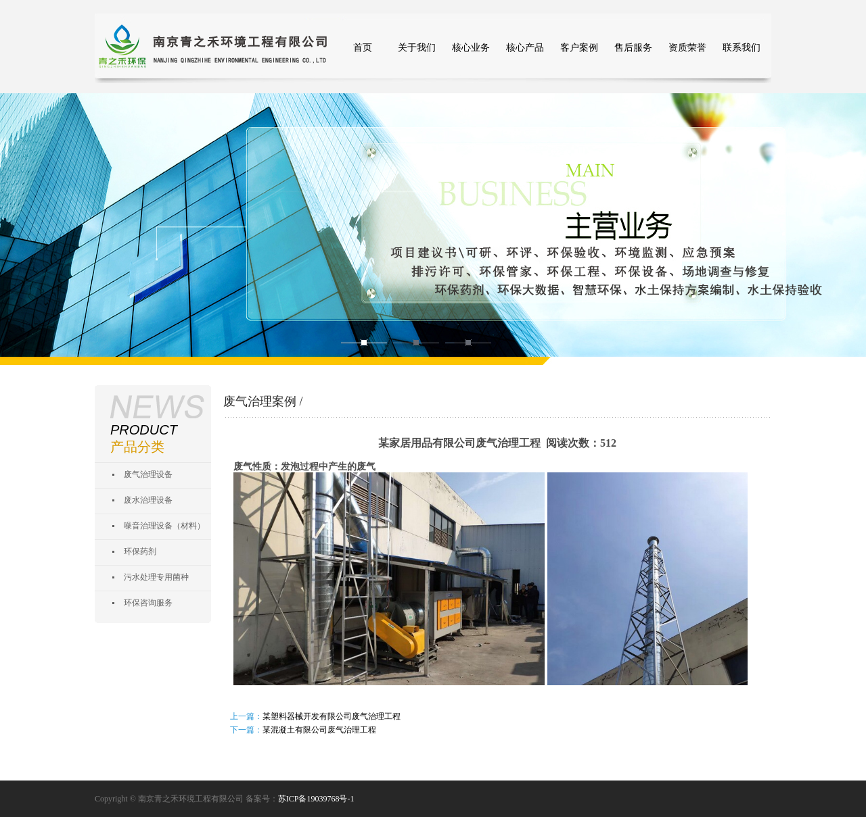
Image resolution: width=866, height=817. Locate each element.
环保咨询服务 (148, 603)
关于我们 (417, 48)
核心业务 (471, 48)
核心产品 (525, 48)
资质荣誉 (687, 48)
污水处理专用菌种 (156, 577)
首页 (362, 48)
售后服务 (633, 48)
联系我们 (741, 48)
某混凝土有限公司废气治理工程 (319, 730)
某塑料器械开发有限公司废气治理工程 (332, 716)
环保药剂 (140, 551)
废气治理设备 (148, 474)
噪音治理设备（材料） (164, 525)
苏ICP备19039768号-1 (316, 798)
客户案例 (579, 48)
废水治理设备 (148, 500)
